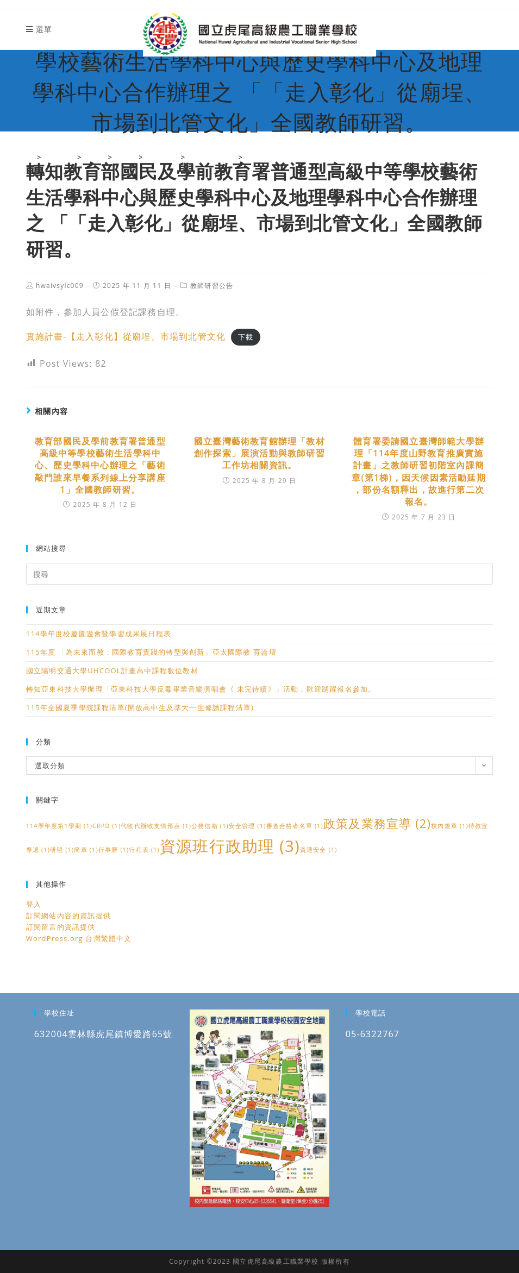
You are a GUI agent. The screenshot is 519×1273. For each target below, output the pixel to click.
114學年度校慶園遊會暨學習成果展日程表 (98, 633)
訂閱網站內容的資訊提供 (68, 915)
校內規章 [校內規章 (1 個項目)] (449, 826)
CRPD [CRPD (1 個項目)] (106, 826)
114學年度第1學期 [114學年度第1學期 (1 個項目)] (59, 826)
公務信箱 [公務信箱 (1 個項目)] (210, 826)
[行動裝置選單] (39, 29)
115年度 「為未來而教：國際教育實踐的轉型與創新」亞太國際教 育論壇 (151, 652)
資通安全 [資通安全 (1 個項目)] (318, 850)
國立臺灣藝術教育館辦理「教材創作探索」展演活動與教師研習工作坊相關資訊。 (259, 453)
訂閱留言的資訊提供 (61, 927)
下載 (245, 337)
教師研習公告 (211, 285)
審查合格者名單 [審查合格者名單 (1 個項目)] (294, 826)
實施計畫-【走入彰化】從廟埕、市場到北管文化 (126, 336)
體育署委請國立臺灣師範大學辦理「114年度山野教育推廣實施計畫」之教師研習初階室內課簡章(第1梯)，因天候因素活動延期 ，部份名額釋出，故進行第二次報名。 (419, 471)
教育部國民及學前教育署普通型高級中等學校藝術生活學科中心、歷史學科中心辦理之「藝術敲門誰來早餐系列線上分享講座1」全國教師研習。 (100, 465)
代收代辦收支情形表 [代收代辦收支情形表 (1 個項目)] (156, 826)
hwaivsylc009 (60, 285)
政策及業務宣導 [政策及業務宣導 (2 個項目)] (377, 823)
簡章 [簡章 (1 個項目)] (86, 850)
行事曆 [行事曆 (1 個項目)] (113, 850)
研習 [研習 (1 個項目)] (62, 850)
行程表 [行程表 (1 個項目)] (144, 850)
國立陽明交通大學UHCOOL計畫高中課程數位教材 (112, 670)
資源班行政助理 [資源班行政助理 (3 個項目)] (230, 846)
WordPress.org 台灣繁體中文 (79, 938)
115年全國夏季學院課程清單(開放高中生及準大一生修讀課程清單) (140, 707)
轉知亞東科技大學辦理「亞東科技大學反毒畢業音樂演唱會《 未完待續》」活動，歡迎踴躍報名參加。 (201, 689)
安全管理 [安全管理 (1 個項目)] (247, 826)
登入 (33, 904)
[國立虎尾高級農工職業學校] (30, 157)
